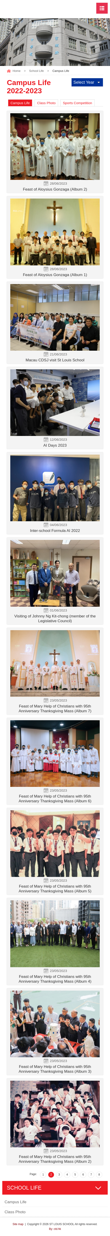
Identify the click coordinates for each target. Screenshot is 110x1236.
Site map (18, 1224)
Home (17, 71)
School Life (36, 71)
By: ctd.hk (55, 1229)
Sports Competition (77, 103)
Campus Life (20, 103)
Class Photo (46, 103)
